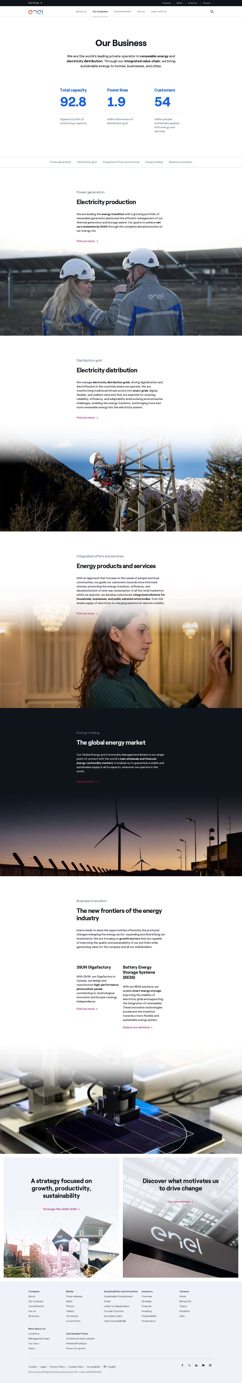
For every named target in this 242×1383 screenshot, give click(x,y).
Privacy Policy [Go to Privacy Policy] (57, 1366)
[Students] (196, 1311)
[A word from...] (83, 1321)
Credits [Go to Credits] (32, 1366)
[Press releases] (83, 1296)
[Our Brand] (83, 1316)
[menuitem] (182, 1365)
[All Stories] (45, 1316)
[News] (83, 1301)
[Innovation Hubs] (121, 1316)
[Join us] (45, 1311)
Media (179, 3)
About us (81, 11)
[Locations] (45, 1333)
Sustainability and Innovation (121, 1291)
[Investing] (159, 1311)
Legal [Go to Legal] (43, 1366)
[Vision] (45, 1348)
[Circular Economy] (121, 1311)
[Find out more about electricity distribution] (87, 423)
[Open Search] (212, 11)
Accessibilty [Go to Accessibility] (93, 1366)
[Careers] (196, 1296)
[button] (35, 3)
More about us (36, 1328)
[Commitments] (45, 1306)
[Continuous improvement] (83, 1338)
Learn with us (158, 11)
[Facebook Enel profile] (182, 1365)
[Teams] (196, 1306)
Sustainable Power (77, 1333)
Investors (192, 3)
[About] (45, 1296)
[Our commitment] (180, 1202)
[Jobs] (196, 1316)
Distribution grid (87, 162)
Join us (141, 11)
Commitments (122, 11)
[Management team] (45, 1338)
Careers (207, 3)
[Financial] (159, 1306)
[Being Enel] (196, 1301)
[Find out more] (87, 619)
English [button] (110, 1367)
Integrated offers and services (121, 162)
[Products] (45, 1301)
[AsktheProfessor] (83, 1343)
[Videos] (83, 1311)
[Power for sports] (83, 1348)
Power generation (60, 162)
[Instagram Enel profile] (210, 1365)
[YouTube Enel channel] (203, 1365)
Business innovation (180, 162)
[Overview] (159, 1296)
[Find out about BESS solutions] (138, 1033)
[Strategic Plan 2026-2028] (61, 1209)
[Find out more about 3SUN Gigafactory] (87, 1015)
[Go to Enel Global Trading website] (88, 787)
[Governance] (159, 1321)
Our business (100, 13)
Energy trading (154, 162)
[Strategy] (159, 1301)
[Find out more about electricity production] (87, 247)
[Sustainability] (159, 1316)
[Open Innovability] (121, 1321)
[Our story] (45, 1343)
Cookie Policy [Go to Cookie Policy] (75, 1366)
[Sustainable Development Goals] (121, 1299)
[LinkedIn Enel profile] (196, 1365)
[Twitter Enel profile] (189, 1365)
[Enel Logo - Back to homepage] (36, 11)
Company (166, 3)
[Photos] (83, 1306)
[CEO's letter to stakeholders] (121, 1306)
